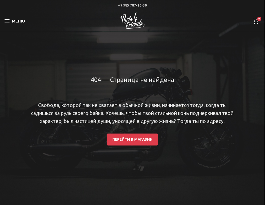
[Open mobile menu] (14, 21)
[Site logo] (132, 21)
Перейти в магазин (132, 139)
